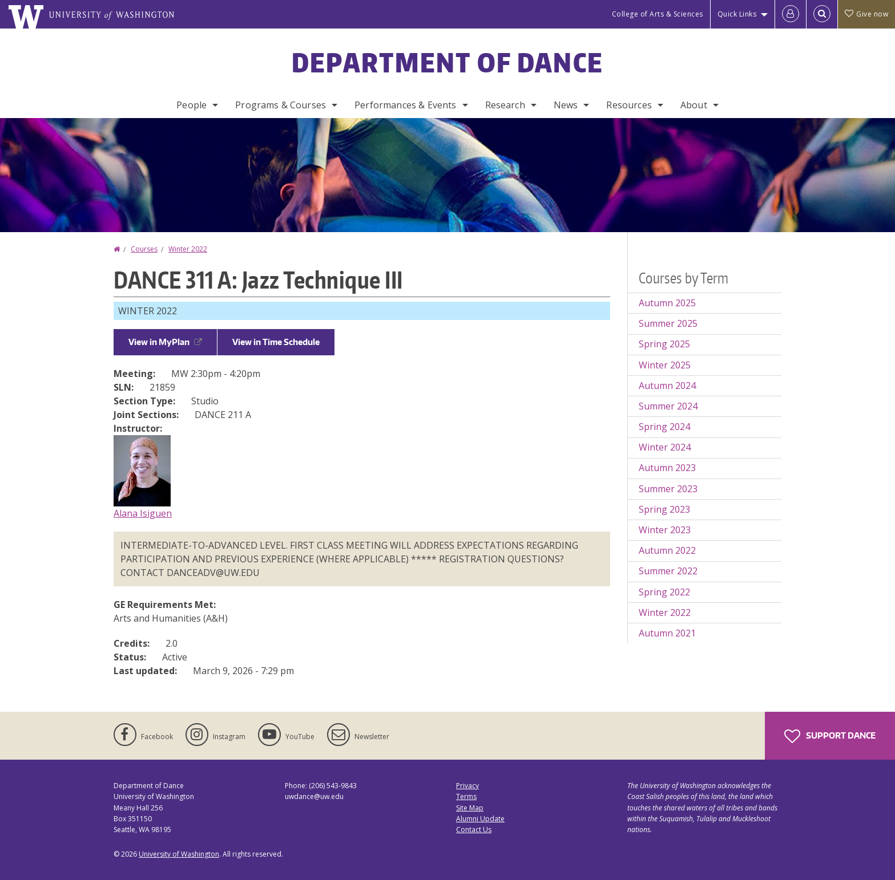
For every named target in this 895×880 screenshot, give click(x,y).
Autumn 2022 (667, 550)
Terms (466, 796)
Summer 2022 (668, 571)
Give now (866, 14)
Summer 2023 (668, 488)
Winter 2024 (665, 447)
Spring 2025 (664, 344)
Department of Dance (448, 62)
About (693, 105)
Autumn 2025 (667, 303)
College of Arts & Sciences (657, 14)
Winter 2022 (187, 249)
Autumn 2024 (667, 385)
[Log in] (790, 14)
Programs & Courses (280, 105)
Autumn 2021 (667, 633)
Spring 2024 (664, 426)
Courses (144, 249)
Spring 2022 (664, 592)
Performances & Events (405, 105)
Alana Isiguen (143, 513)
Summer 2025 (668, 323)
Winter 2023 (665, 530)
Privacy (467, 785)
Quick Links (737, 14)
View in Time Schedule (276, 342)
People (191, 105)
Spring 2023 (664, 509)
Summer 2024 (668, 406)
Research (505, 105)
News (566, 105)
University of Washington (179, 854)
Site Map (469, 808)
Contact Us (473, 829)
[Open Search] (822, 14)
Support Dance (830, 736)
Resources (628, 105)
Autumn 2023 (667, 467)
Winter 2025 (665, 365)
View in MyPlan (165, 342)
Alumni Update (480, 819)
